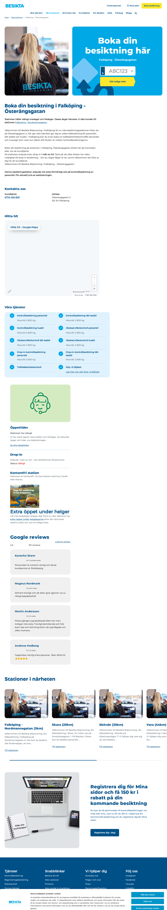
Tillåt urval (147, 889)
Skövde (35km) (111, 725)
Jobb (109, 13)
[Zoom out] (94, 282)
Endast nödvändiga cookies (147, 895)
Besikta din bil (52, 876)
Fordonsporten (114, 6)
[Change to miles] (81, 291)
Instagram (131, 876)
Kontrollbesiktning (14, 876)
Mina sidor (133, 5)
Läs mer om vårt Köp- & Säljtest (82, 372)
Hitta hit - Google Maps (24, 227)
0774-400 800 (12, 197)
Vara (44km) (156, 725)
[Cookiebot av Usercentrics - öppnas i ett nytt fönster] (15, 905)
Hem (7, 17)
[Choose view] (94, 288)
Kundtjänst (84, 13)
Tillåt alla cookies (147, 882)
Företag (119, 13)
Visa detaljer (126, 905)
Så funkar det (69, 13)
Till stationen (11, 750)
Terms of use (79, 295)
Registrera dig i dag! (104, 832)
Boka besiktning (151, 6)
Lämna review (62, 542)
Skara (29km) (62, 725)
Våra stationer (52, 13)
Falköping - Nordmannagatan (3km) (24, 726)
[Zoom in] (94, 277)
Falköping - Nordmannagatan (31, 122)
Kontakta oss (91, 876)
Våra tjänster (36, 13)
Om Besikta (98, 13)
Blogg (129, 13)
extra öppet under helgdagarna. (27, 519)
